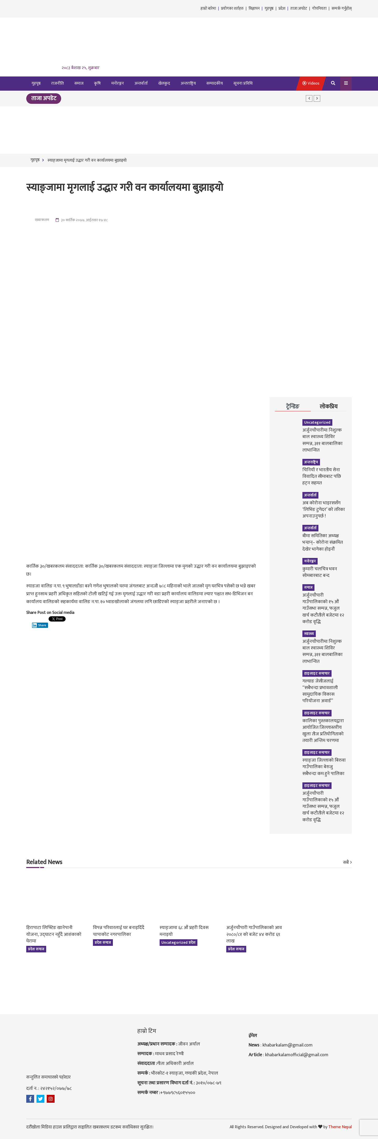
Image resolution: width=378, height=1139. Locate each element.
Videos (310, 83)
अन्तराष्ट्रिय (188, 83)
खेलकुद (164, 83)
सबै (346, 862)
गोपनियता (319, 8)
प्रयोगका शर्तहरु (232, 8)
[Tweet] (30, 620)
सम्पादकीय (214, 83)
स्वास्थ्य (309, 633)
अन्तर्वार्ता (141, 83)
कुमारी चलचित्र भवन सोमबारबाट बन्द (319, 572)
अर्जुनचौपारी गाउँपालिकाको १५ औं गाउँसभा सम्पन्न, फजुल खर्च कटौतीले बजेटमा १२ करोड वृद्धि (323, 608)
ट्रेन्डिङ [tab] (292, 406)
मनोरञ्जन (117, 83)
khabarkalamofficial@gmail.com (296, 1055)
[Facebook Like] (27, 624)
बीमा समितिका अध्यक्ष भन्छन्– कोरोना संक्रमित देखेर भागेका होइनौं (322, 542)
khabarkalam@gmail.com (287, 1045)
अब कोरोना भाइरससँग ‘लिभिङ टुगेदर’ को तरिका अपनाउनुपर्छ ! (323, 509)
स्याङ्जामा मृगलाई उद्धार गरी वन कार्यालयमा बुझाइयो (86, 160)
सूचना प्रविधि (243, 83)
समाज (78, 83)
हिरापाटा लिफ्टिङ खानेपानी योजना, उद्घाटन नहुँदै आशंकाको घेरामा (53, 934)
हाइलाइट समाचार (317, 673)
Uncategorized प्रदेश (178, 942)
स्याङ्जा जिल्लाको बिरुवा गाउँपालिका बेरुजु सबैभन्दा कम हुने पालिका (324, 766)
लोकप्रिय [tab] (329, 406)
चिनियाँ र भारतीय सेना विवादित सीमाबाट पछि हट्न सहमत (321, 476)
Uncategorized (317, 422)
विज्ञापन (254, 8)
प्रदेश (282, 8)
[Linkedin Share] (40, 623)
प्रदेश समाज (36, 949)
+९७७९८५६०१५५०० (177, 1093)
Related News (44, 862)
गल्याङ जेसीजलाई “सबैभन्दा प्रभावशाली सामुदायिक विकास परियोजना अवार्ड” (320, 691)
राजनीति (57, 83)
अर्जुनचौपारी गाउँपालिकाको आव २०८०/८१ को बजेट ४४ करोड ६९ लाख (254, 934)
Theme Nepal (340, 1127)
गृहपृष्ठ (269, 8)
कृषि (97, 83)
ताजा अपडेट (298, 8)
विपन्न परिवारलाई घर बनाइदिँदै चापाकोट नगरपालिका (118, 931)
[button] (309, 98)
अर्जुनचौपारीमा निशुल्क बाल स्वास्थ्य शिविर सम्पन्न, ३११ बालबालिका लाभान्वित (322, 440)
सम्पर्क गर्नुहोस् (342, 8)
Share (39, 625)
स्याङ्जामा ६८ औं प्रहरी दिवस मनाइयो (184, 931)
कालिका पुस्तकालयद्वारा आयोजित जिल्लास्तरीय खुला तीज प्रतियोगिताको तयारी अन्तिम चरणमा (323, 731)
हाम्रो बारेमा (208, 8)
